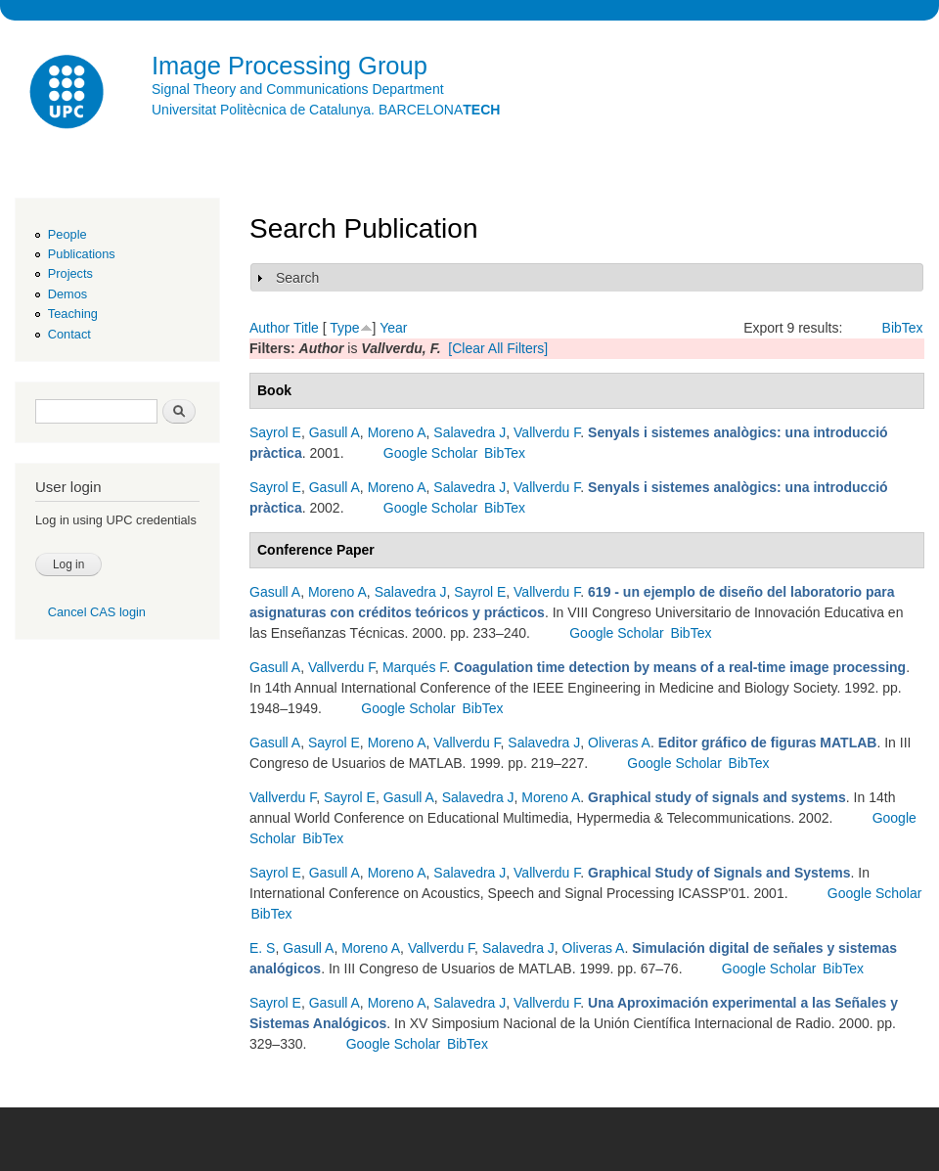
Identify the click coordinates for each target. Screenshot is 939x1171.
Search (297, 278)
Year (393, 328)
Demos (67, 294)
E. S (262, 948)
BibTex (902, 328)
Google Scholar (430, 453)
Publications (81, 254)
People (67, 234)
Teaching (73, 313)
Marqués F (414, 667)
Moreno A (397, 432)
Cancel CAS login (97, 612)
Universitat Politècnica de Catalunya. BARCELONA (326, 109)
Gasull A (334, 432)
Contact (69, 334)
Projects (70, 273)
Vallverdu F (547, 432)
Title (306, 328)
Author (269, 328)
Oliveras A (619, 742)
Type (344, 328)
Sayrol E (275, 432)
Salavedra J (469, 432)
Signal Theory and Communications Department (298, 89)
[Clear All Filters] (498, 348)
